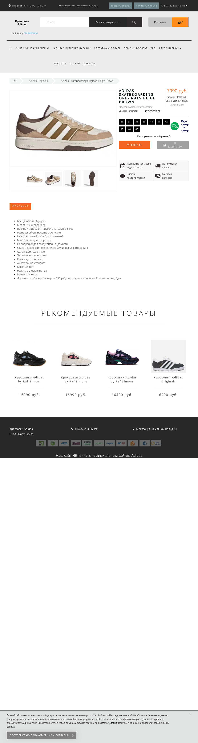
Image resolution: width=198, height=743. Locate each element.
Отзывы (75, 63)
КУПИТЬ (136, 145)
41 (159, 121)
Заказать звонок (121, 5)
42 (166, 121)
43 (122, 129)
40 (151, 121)
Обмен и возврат (135, 48)
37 (129, 121)
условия (112, 723)
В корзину (172, 145)
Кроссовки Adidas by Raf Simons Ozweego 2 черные (29, 381)
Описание (20, 206)
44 (129, 129)
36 (122, 121)
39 (144, 121)
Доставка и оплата (107, 48)
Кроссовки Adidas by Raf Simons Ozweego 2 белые (76, 381)
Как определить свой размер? (153, 136)
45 (136, 129)
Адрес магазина (170, 48)
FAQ (153, 48)
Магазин (89, 63)
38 (136, 121)
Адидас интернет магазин (72, 48)
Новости (60, 63)
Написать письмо (146, 5)
